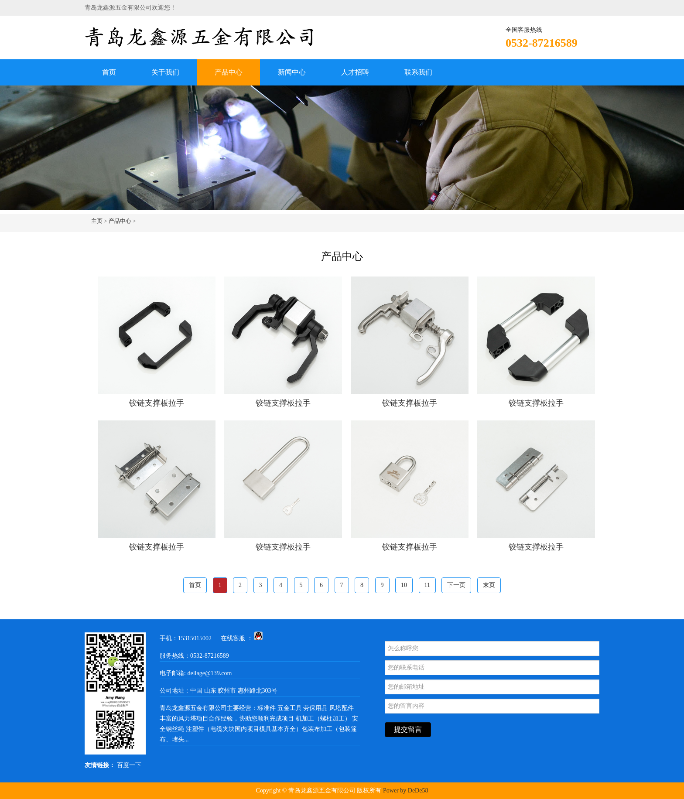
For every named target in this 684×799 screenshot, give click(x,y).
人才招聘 (355, 72)
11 (427, 585)
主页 (97, 221)
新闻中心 (292, 72)
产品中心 (229, 72)
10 (404, 585)
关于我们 (165, 72)
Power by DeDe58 (405, 790)
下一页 (456, 585)
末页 (489, 585)
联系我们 (418, 72)
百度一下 (129, 765)
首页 (109, 72)
